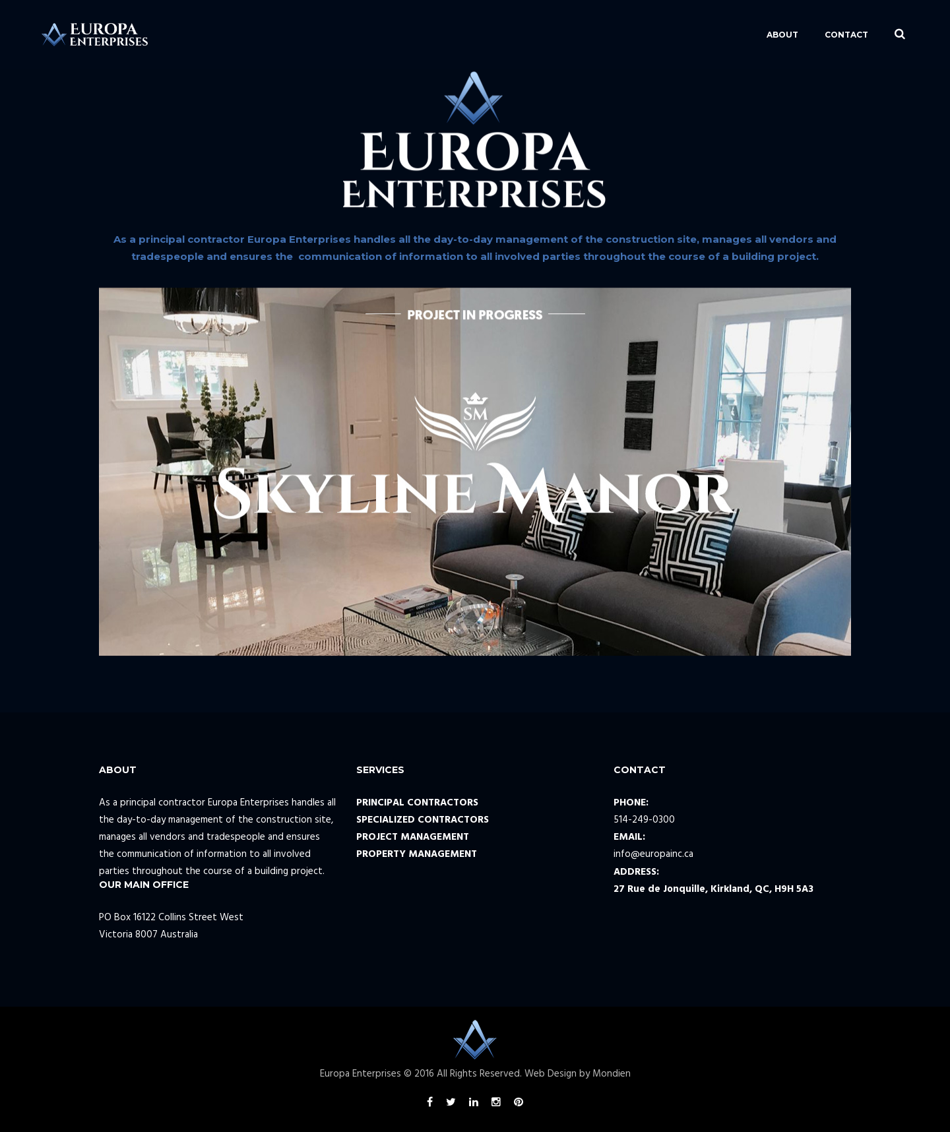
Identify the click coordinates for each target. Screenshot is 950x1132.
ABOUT (725, 35)
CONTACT (789, 35)
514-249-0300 (644, 820)
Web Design (550, 1074)
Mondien (611, 1074)
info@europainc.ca (653, 854)
